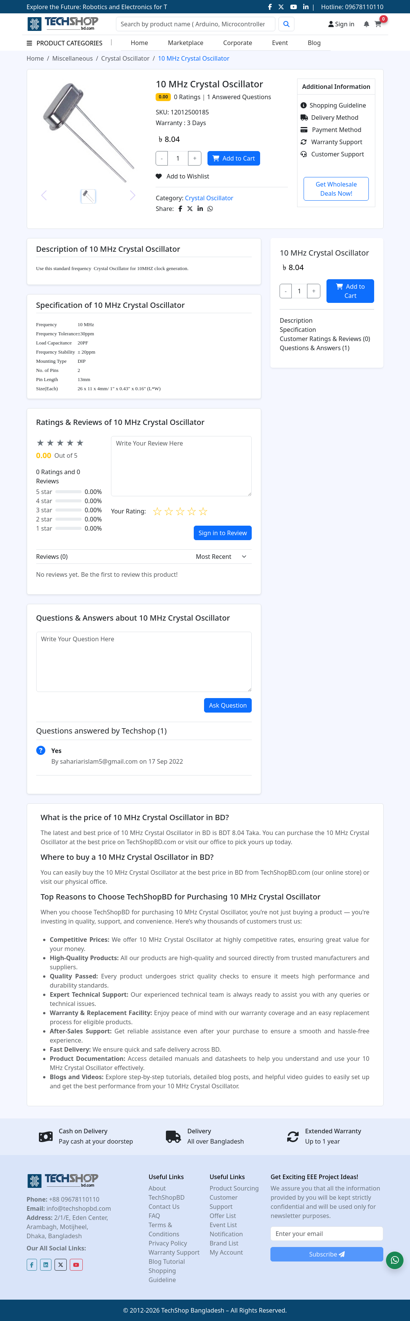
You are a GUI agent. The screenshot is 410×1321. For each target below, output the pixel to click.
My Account (226, 1252)
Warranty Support (331, 142)
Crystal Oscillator (125, 58)
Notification (226, 1234)
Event (280, 43)
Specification (298, 329)
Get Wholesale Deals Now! (336, 189)
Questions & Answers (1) (314, 348)
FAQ (154, 1216)
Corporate (237, 43)
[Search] (195, 24)
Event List (223, 1225)
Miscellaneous (72, 58)
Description (296, 320)
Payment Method (331, 130)
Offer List (222, 1216)
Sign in (341, 24)
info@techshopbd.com (78, 1208)
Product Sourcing (234, 1188)
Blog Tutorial (166, 1261)
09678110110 (364, 7)
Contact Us (163, 1206)
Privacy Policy (167, 1243)
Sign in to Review (223, 533)
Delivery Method (330, 117)
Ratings (188, 97)
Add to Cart (233, 158)
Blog (314, 43)
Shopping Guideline (333, 105)
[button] (395, 1260)
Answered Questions (239, 97)
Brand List (223, 1243)
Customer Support (332, 154)
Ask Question (228, 705)
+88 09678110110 (73, 1199)
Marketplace (185, 43)
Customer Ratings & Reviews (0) (325, 339)
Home (139, 43)
